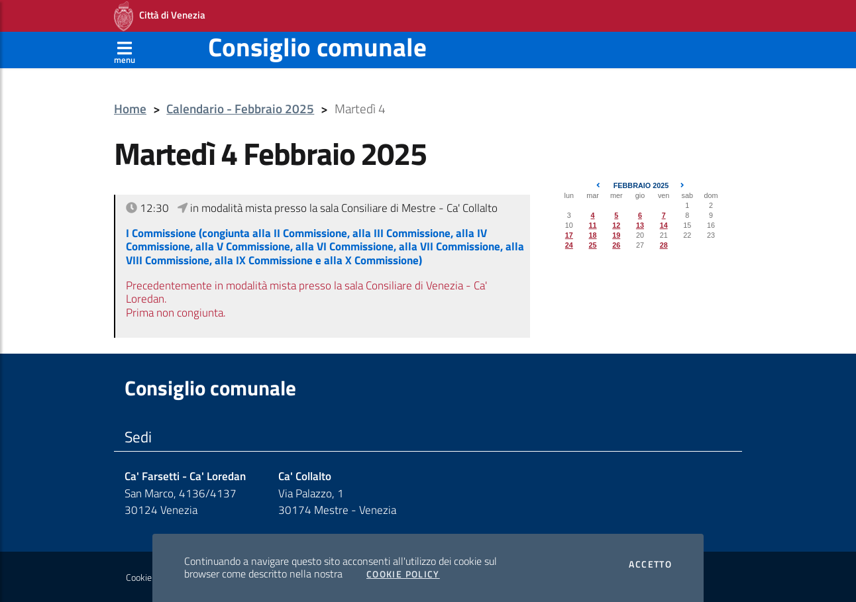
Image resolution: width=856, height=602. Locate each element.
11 (593, 225)
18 (593, 235)
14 (664, 225)
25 (593, 245)
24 (569, 245)
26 (616, 245)
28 (664, 245)
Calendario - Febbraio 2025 (240, 109)
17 (569, 235)
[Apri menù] (124, 50)
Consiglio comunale (317, 46)
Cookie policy (151, 577)
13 (640, 225)
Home (130, 109)
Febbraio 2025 (641, 185)
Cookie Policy (403, 574)
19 (616, 235)
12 (616, 225)
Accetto (650, 564)
